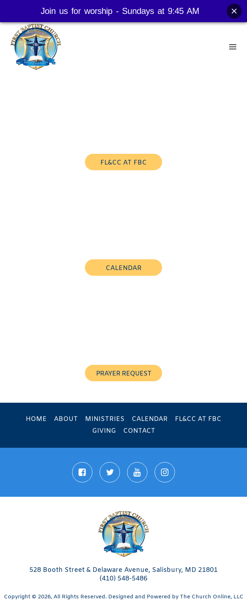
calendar (124, 268)
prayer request (123, 373)
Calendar (150, 419)
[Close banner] (234, 11)
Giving (104, 431)
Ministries (105, 419)
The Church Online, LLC (211, 596)
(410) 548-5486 (123, 578)
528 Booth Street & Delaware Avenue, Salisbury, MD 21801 (123, 570)
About (66, 419)
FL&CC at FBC (198, 419)
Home (36, 419)
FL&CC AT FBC (123, 162)
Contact (139, 431)
